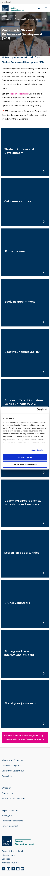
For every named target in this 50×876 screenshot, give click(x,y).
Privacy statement (10, 826)
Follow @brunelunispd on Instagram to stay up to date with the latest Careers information (25, 737)
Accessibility (7, 776)
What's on (6, 788)
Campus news (8, 793)
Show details (37, 450)
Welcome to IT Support (12, 760)
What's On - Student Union (14, 798)
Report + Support (10, 810)
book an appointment (19, 93)
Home (4, 15)
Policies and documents (12, 820)
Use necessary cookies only (25, 464)
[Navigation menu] (46, 8)
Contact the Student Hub (13, 770)
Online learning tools (11, 765)
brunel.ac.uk (6, 2)
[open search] (39, 8)
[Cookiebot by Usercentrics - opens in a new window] (36, 409)
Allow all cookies (25, 457)
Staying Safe (7, 815)
